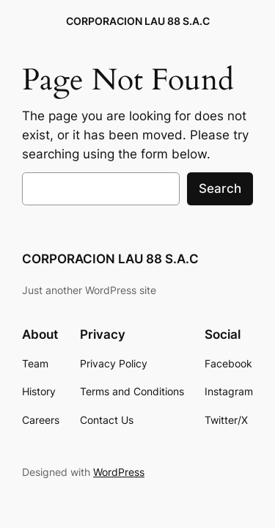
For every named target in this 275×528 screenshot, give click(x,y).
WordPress (118, 472)
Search (220, 188)
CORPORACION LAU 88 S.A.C (138, 21)
